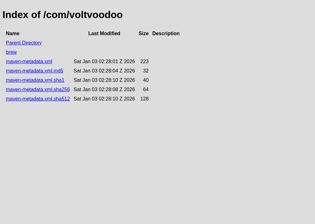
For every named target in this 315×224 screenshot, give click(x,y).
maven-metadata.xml (29, 61)
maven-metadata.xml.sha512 (38, 98)
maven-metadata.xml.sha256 (38, 89)
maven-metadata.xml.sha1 (35, 80)
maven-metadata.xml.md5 (34, 70)
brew (11, 52)
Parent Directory (24, 42)
